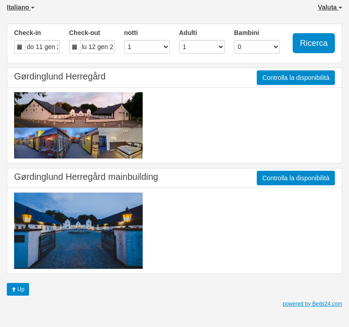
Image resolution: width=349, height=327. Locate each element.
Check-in (27, 32)
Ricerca (314, 43)
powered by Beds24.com (312, 304)
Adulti (188, 32)
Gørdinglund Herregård (59, 76)
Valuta (330, 7)
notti (131, 32)
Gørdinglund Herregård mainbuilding (86, 177)
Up (18, 289)
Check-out (84, 32)
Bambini (246, 32)
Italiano (21, 7)
